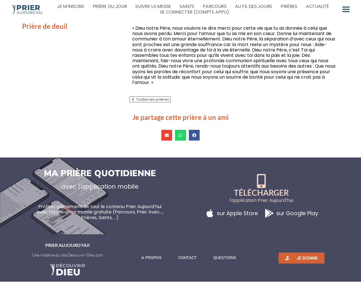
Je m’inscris (70, 6)
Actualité (317, 6)
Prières (289, 6)
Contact (187, 265)
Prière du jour (110, 6)
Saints (187, 6)
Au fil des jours (253, 6)
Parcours (215, 6)
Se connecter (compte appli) (194, 12)
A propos (151, 265)
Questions (224, 265)
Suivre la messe (153, 6)
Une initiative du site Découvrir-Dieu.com (67, 262)
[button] (166, 142)
